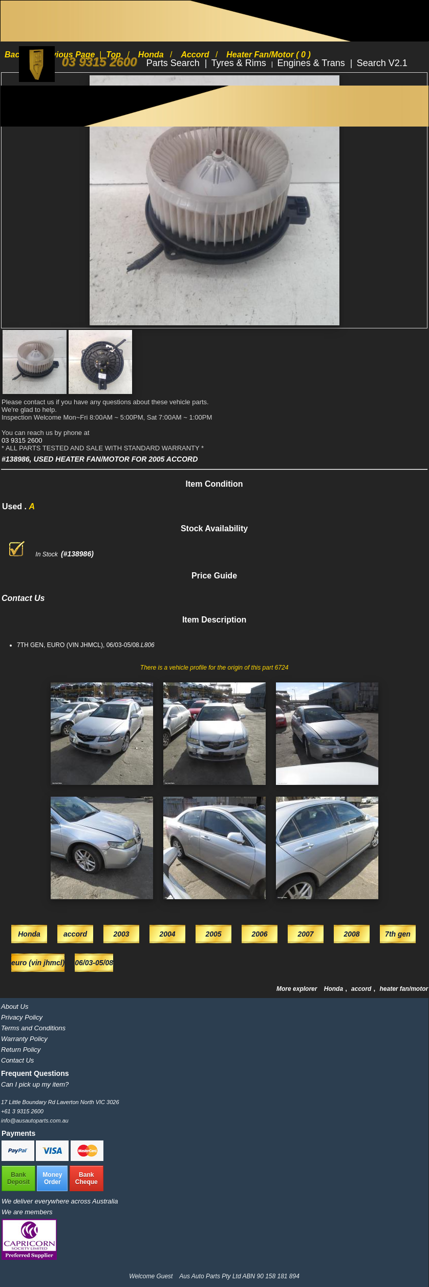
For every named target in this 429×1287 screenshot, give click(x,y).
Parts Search (174, 63)
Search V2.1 (382, 63)
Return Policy (20, 1049)
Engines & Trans (312, 63)
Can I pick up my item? (35, 1084)
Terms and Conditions (33, 1028)
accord (362, 988)
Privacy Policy (21, 1017)
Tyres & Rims (240, 63)
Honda (334, 988)
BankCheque (86, 1178)
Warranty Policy (24, 1039)
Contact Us (17, 1060)
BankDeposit (18, 1178)
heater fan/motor (403, 988)
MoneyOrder (52, 1178)
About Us (14, 1006)
